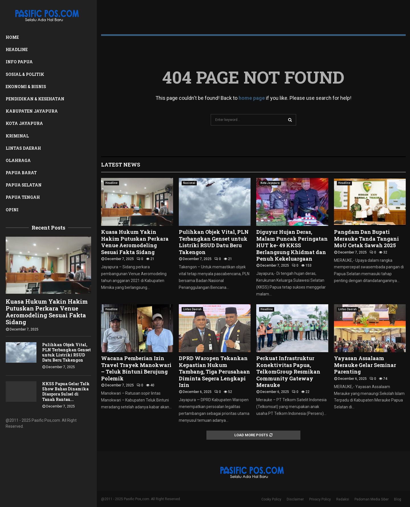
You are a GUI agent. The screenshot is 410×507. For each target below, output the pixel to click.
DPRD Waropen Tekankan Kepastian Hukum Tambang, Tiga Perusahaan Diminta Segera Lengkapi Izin (214, 371)
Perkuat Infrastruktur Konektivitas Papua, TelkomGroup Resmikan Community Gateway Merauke (288, 371)
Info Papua (19, 61)
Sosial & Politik (25, 74)
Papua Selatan (24, 185)
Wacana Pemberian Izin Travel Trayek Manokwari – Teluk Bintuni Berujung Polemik (136, 368)
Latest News (120, 164)
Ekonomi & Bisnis (26, 86)
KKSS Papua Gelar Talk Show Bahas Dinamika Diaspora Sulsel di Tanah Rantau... (66, 391)
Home (12, 37)
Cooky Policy (271, 499)
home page (252, 98)
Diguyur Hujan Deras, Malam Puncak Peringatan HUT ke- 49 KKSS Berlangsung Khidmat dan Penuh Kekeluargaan (292, 245)
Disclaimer (295, 499)
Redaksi (342, 499)
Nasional (189, 182)
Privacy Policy (320, 499)
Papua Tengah (23, 197)
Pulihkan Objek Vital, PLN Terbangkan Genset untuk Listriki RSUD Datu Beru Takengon (66, 352)
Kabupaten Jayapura (32, 111)
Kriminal (17, 136)
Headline (17, 49)
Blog (397, 499)
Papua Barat (21, 172)
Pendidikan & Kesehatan (35, 99)
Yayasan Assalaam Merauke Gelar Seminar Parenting (365, 365)
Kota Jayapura (24, 123)
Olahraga (18, 160)
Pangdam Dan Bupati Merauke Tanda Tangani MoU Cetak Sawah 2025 (366, 238)
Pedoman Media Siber (371, 499)
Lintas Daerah (23, 148)
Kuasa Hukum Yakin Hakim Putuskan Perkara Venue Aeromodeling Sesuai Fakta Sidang (47, 312)
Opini (12, 209)
